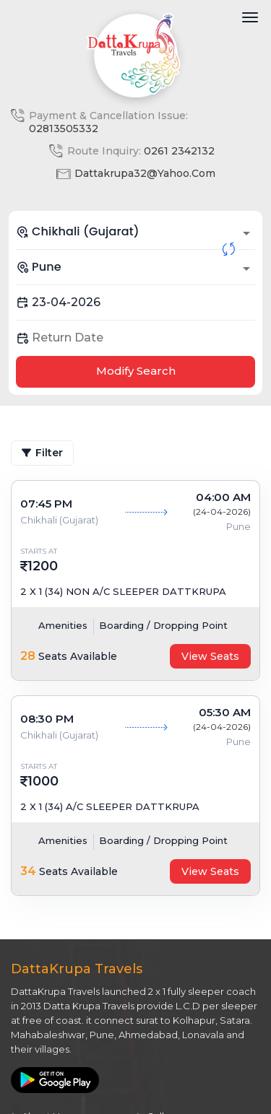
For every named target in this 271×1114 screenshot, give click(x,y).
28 (27, 656)
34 (28, 871)
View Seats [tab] (210, 656)
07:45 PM (46, 503)
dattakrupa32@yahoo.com (144, 173)
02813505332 (63, 128)
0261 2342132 (179, 150)
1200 (42, 566)
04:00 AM (223, 497)
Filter (42, 452)
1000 (43, 781)
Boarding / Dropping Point (163, 625)
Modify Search (136, 371)
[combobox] (135, 231)
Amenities (62, 625)
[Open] (246, 233)
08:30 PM (47, 719)
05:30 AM (225, 712)
